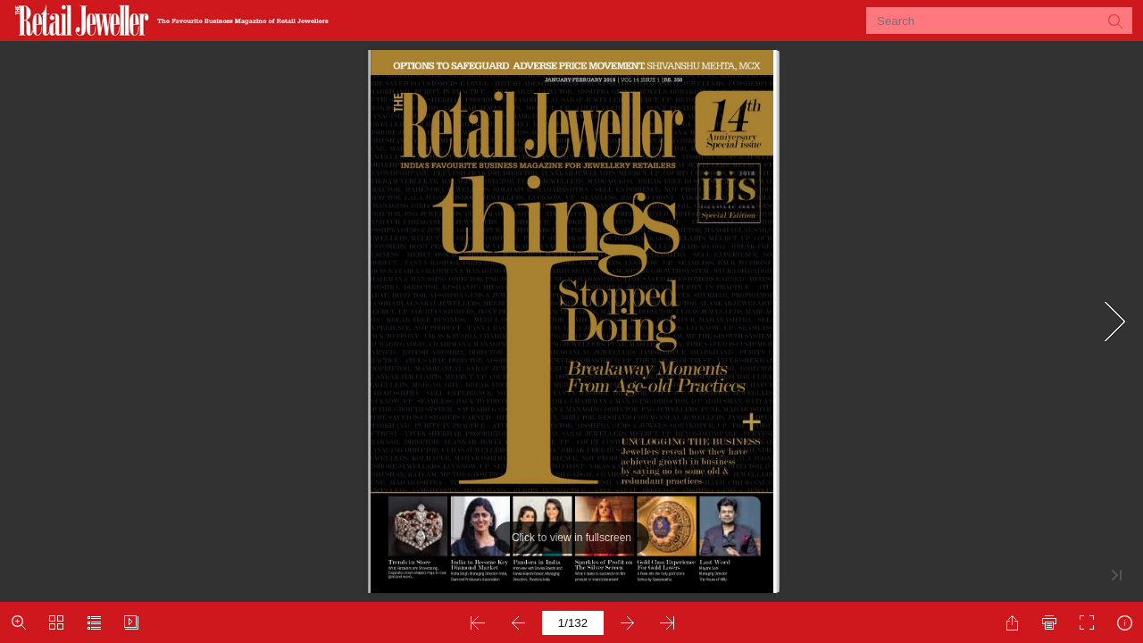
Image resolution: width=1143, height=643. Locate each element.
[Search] (988, 20)
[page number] (573, 623)
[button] (1114, 20)
